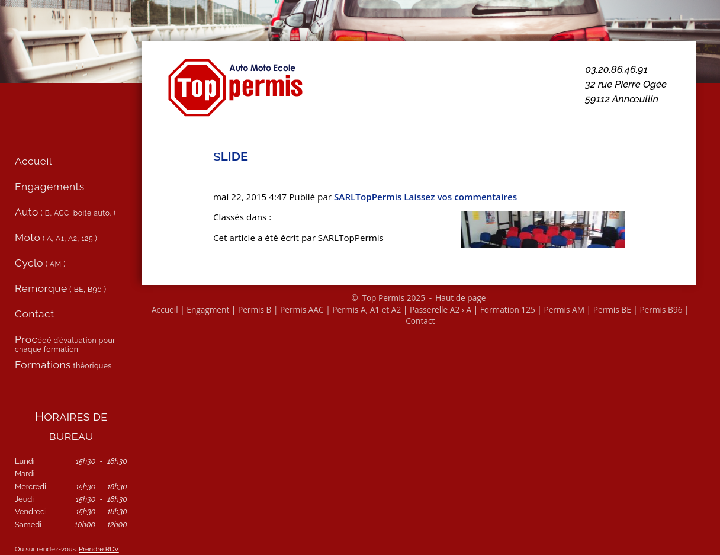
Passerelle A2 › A (440, 309)
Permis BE (612, 309)
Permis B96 (660, 309)
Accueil (165, 309)
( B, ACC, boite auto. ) (65, 212)
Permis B (255, 309)
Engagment (208, 309)
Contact (420, 320)
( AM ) (40, 263)
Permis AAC (302, 309)
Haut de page (460, 297)
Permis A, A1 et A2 (366, 309)
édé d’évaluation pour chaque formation (65, 343)
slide (230, 155)
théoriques (63, 365)
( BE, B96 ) (60, 288)
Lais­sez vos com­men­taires (460, 197)
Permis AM (564, 309)
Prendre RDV (99, 549)
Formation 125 (507, 309)
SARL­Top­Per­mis (367, 197)
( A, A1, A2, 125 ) (56, 237)
